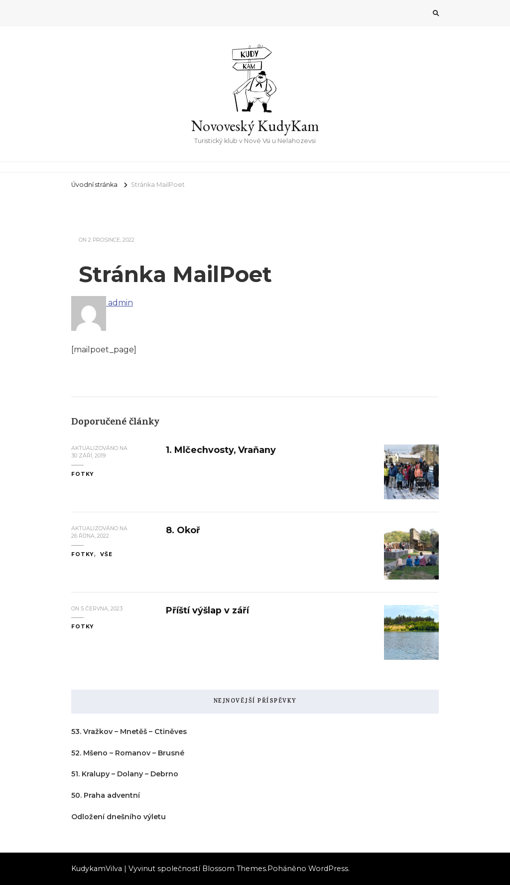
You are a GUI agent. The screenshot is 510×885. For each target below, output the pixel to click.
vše (106, 554)
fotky (82, 474)
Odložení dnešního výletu (118, 816)
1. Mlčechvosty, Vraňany (221, 449)
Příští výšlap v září (207, 610)
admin (102, 302)
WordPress (328, 868)
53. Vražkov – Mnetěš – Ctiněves (129, 731)
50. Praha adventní (105, 795)
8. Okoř (183, 530)
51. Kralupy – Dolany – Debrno (124, 773)
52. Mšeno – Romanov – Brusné (127, 752)
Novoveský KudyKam (255, 126)
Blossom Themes (234, 868)
